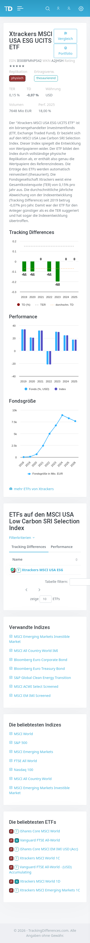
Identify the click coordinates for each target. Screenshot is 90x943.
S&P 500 (18, 742)
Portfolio (65, 51)
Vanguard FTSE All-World (40, 840)
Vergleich (65, 36)
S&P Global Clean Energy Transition (40, 677)
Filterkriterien (22, 537)
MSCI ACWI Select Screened (33, 686)
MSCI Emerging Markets (31, 751)
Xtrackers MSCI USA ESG (42, 570)
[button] (48, 8)
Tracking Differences (29, 546)
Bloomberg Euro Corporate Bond (38, 659)
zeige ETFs (45, 599)
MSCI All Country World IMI (33, 650)
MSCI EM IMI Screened (30, 695)
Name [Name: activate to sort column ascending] (17, 559)
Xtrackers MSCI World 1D (40, 881)
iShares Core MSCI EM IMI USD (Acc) (49, 849)
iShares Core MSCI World (40, 831)
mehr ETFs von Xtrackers (31, 489)
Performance (62, 546)
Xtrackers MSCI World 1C (40, 858)
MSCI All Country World (30, 778)
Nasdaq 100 (21, 769)
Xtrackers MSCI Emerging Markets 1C (50, 890)
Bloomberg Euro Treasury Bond (37, 668)
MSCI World (21, 734)
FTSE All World (23, 761)
